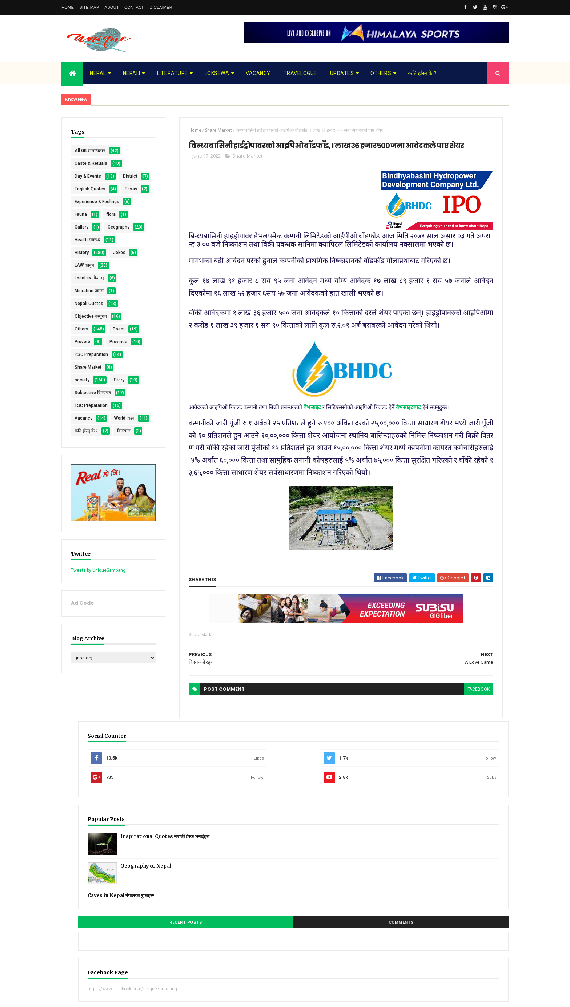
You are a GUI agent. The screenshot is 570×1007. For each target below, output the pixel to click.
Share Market (88, 456)
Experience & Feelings (97, 227)
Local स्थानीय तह (89, 341)
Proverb (82, 418)
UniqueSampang (102, 996)
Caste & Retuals (91, 163)
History (82, 303)
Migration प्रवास (89, 354)
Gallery (81, 265)
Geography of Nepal (466, 262)
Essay (81, 214)
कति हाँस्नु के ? (422, 73)
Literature (172, 73)
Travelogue (300, 73)
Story (80, 481)
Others (380, 73)
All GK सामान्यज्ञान (90, 150)
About (112, 7)
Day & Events (88, 176)
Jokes (81, 316)
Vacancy (258, 73)
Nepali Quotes (89, 367)
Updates (342, 73)
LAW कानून (84, 329)
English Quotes (90, 201)
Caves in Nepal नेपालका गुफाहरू (441, 291)
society (82, 469)
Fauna (81, 239)
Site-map (89, 7)
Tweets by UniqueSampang (98, 680)
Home (67, 7)
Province (83, 430)
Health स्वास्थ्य (87, 290)
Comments (481, 318)
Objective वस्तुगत (91, 379)
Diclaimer (160, 7)
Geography (85, 278)
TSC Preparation (91, 507)
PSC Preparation (91, 443)
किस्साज (81, 558)
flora (79, 252)
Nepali (131, 73)
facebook (368, 813)
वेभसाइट (277, 501)
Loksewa (217, 73)
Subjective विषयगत (93, 494)
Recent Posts (426, 318)
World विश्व (85, 532)
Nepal (98, 73)
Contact (134, 7)
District (82, 188)
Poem (81, 405)
